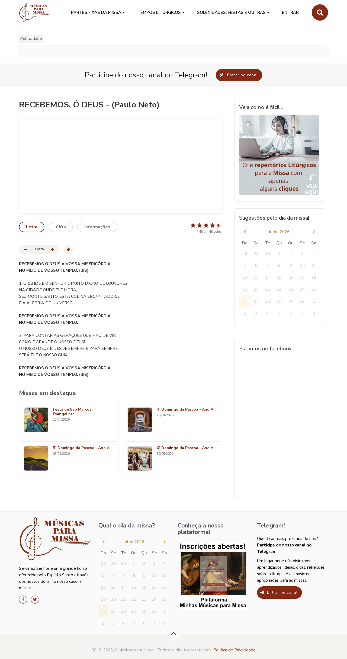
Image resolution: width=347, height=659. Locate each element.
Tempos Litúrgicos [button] (159, 12)
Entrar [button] (290, 12)
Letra (31, 227)
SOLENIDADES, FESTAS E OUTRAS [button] (231, 12)
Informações (97, 227)
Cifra (61, 227)
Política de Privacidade (234, 650)
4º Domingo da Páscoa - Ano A (185, 409)
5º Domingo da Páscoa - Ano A (81, 448)
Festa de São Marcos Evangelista (72, 412)
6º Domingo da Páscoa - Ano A (185, 448)
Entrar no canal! (239, 75)
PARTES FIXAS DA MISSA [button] (96, 12)
